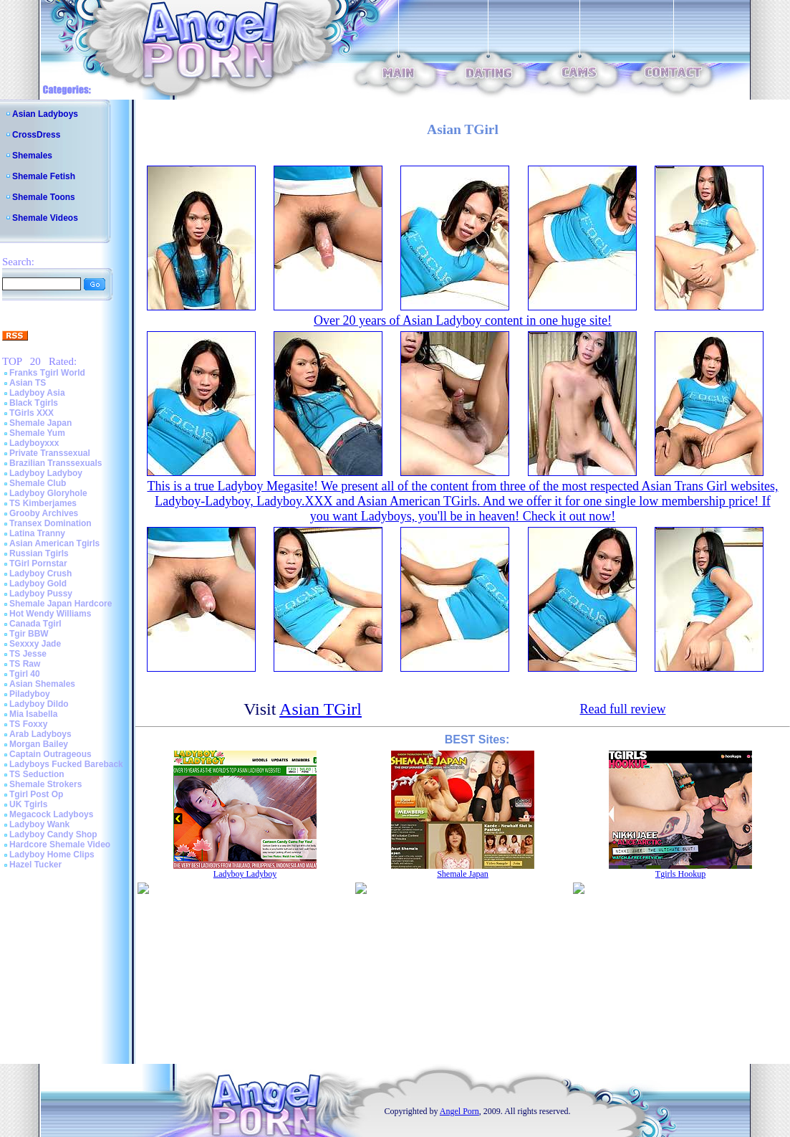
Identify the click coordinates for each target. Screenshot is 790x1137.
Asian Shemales (42, 684)
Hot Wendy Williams (50, 614)
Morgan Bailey (38, 744)
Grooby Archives (43, 513)
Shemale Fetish (43, 176)
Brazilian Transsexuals (55, 463)
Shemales (32, 156)
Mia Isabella (33, 714)
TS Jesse (28, 654)
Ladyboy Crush (40, 573)
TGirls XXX (31, 413)
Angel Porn (459, 1111)
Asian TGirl (320, 709)
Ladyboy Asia (37, 393)
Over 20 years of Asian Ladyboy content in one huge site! (463, 320)
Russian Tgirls (39, 553)
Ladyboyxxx (34, 443)
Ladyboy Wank (39, 824)
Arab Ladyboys (40, 734)
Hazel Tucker (35, 865)
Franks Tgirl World (47, 373)
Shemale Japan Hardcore (60, 604)
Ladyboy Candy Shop (53, 834)
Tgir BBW (29, 634)
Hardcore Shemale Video (59, 844)
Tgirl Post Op (36, 794)
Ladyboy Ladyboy (45, 473)
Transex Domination (50, 523)
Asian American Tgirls (54, 543)
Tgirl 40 (24, 674)
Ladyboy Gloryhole (48, 493)
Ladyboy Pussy (40, 594)
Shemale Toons (43, 197)
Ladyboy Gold (38, 584)
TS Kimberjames (43, 503)
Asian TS (27, 383)
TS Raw (24, 664)
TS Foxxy (28, 724)
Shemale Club (37, 483)
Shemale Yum (37, 433)
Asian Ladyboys (45, 114)
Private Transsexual (49, 453)
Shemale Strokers (45, 784)
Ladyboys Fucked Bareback (66, 764)
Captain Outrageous (50, 754)
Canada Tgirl (35, 624)
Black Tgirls (33, 403)
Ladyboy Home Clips (52, 855)
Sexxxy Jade (35, 644)
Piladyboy (29, 694)
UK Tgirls (28, 804)
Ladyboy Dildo (39, 704)
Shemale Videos (45, 218)
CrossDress (36, 135)
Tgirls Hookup (680, 874)
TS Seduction (36, 774)
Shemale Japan (40, 423)
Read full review (622, 709)
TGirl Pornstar (38, 563)
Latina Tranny (37, 533)
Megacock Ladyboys (51, 814)
